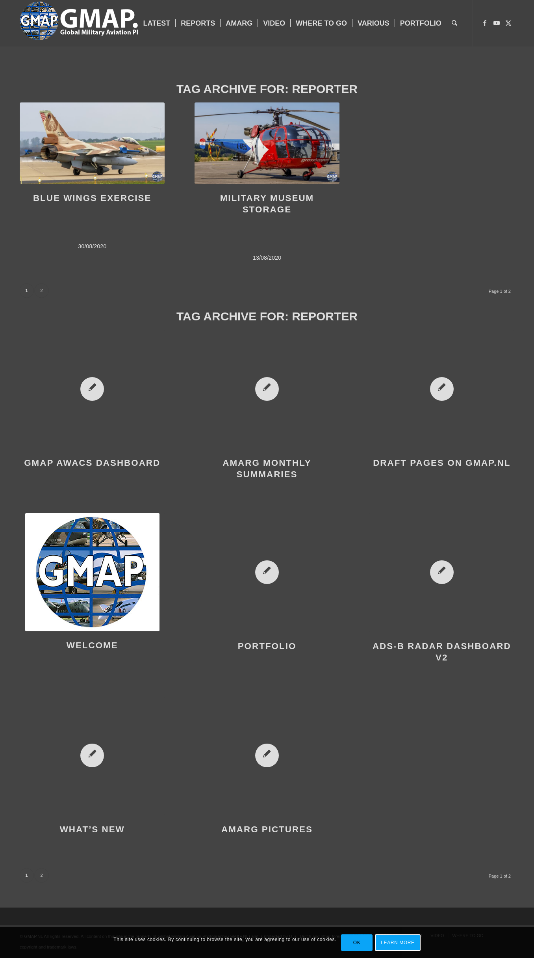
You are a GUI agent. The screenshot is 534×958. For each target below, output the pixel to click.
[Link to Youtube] (496, 23)
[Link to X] (508, 23)
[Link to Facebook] (485, 23)
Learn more (397, 942)
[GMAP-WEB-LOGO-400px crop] (96, 23)
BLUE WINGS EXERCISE (92, 198)
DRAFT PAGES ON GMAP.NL (441, 463)
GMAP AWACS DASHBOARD (92, 463)
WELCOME (92, 645)
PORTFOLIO (267, 646)
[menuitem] (157, 23)
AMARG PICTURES (267, 829)
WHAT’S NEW (92, 829)
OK (357, 942)
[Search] (454, 23)
